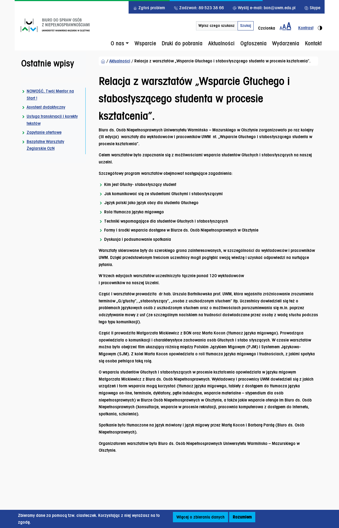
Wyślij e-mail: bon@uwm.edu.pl (264, 7)
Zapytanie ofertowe (44, 132)
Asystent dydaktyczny (46, 107)
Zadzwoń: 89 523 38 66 (199, 7)
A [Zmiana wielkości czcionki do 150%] (284, 26)
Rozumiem (242, 517)
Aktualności (119, 61)
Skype (312, 7)
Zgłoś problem (149, 7)
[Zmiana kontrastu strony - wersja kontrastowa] (308, 25)
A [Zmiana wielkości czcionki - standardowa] (281, 27)
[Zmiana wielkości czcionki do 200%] (288, 25)
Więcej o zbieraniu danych (200, 517)
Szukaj (245, 25)
